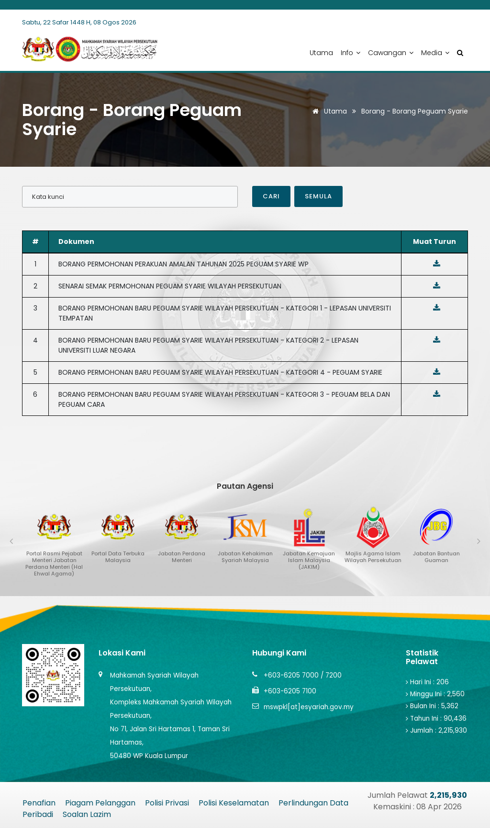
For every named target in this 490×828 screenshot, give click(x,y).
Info (350, 53)
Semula (318, 196)
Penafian (39, 802)
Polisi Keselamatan (234, 802)
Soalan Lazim (87, 814)
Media (435, 53)
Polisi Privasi (167, 802)
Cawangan (390, 53)
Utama (321, 53)
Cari (271, 196)
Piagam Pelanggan (100, 802)
